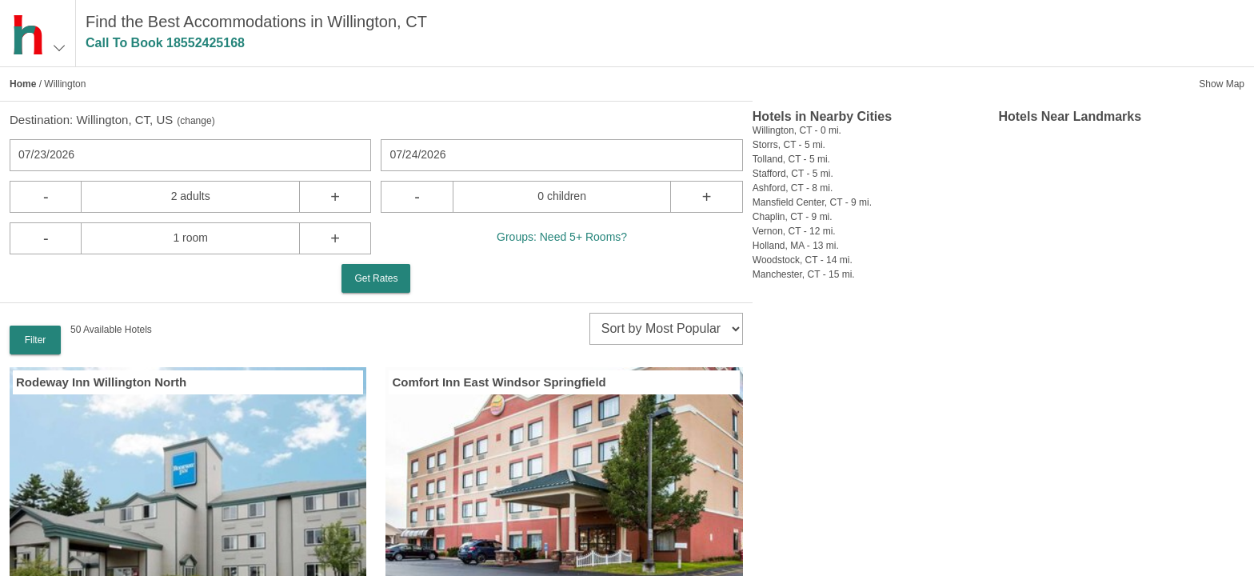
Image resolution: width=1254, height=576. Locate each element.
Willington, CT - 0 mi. (797, 130)
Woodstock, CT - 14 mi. (803, 260)
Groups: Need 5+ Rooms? (562, 236)
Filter (35, 340)
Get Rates (375, 278)
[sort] (666, 329)
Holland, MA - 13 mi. (796, 245)
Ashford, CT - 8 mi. (793, 188)
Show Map (1221, 84)
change (195, 120)
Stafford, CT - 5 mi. (793, 173)
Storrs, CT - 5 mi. (789, 144)
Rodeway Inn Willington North (101, 382)
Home (23, 84)
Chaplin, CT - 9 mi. (793, 216)
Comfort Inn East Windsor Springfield (498, 382)
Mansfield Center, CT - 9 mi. (812, 202)
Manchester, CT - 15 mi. (804, 274)
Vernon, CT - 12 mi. (794, 231)
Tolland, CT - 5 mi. (791, 159)
